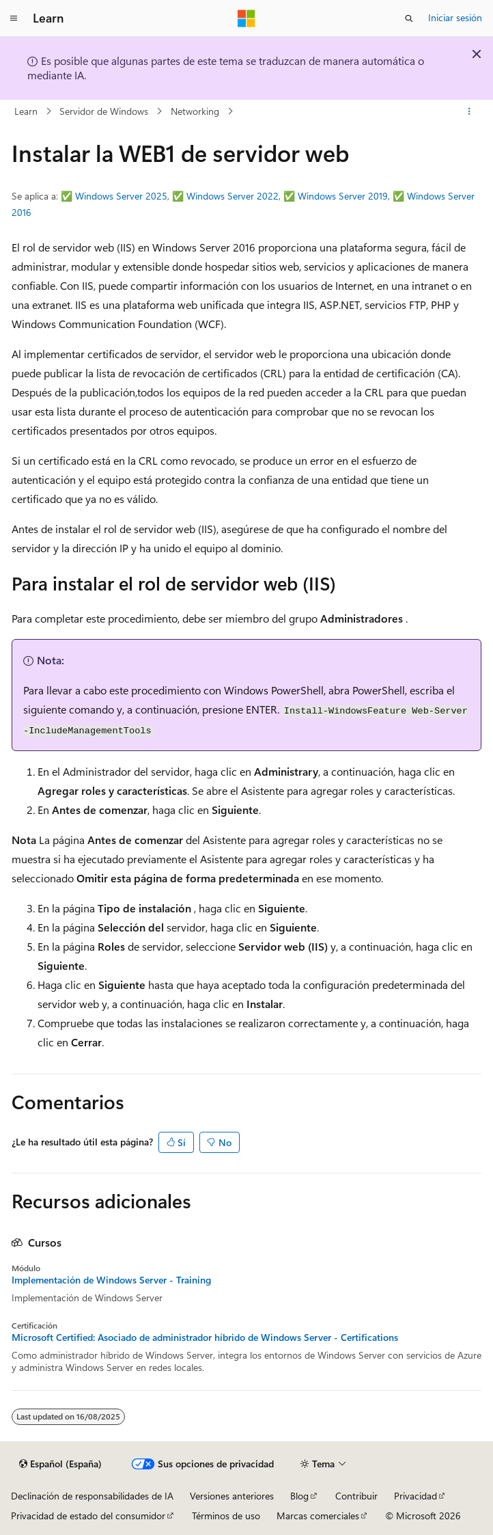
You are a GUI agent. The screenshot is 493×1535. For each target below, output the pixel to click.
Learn (26, 111)
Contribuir (356, 1495)
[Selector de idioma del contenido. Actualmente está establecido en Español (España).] (60, 1464)
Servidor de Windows (103, 111)
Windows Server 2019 (343, 195)
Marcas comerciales (318, 1515)
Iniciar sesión (455, 17)
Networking (195, 111)
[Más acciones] (469, 111)
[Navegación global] (13, 18)
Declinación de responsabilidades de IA (92, 1495)
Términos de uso (226, 1515)
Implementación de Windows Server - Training (111, 1280)
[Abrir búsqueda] (409, 18)
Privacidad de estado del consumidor (88, 1515)
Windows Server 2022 (232, 195)
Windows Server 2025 (121, 195)
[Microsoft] (246, 18)
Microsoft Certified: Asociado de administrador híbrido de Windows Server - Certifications (205, 1337)
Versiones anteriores (232, 1495)
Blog (299, 1495)
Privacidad (415, 1495)
